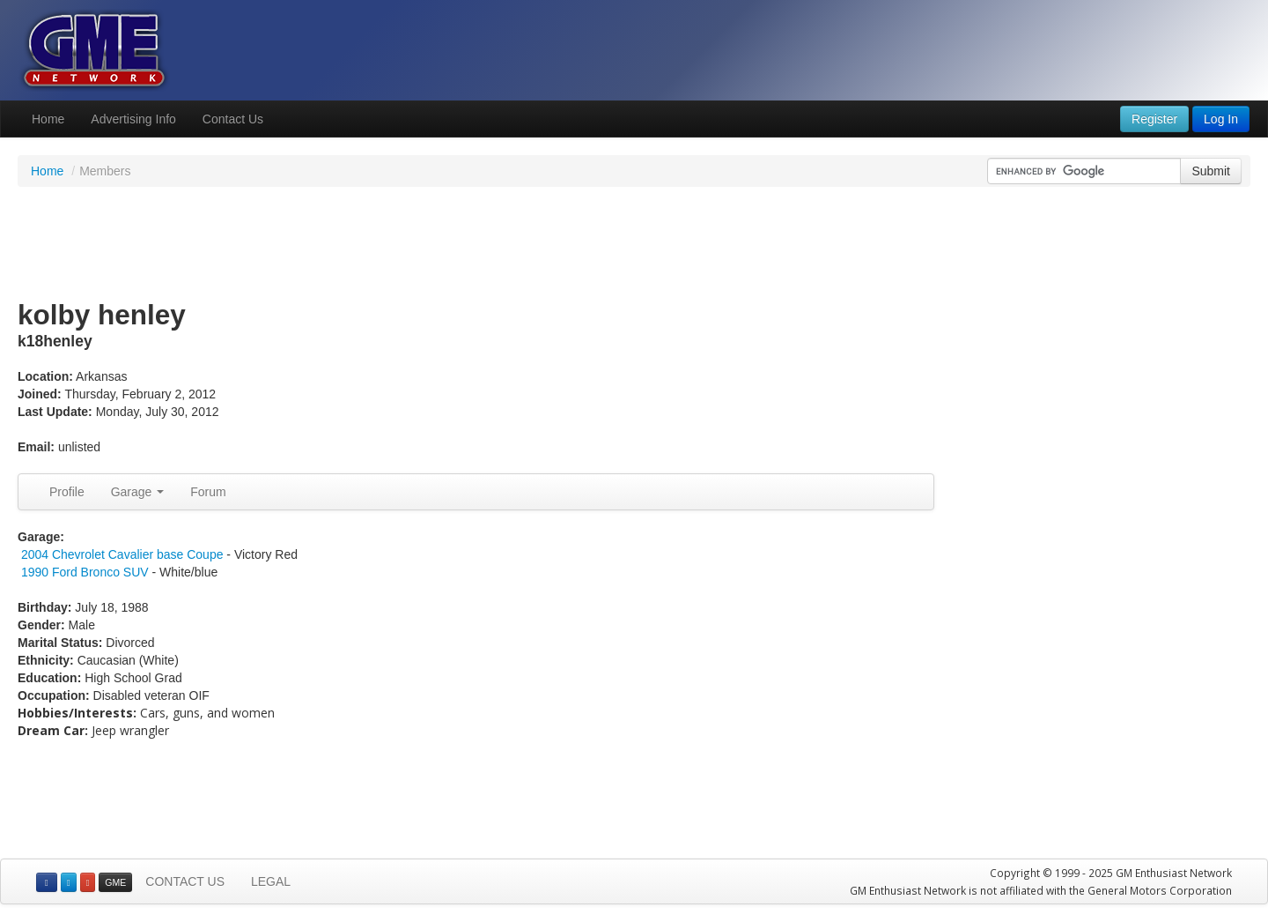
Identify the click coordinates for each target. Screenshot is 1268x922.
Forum (207, 492)
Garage (138, 492)
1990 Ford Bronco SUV (85, 572)
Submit (1210, 171)
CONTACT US (185, 881)
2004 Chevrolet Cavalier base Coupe (122, 554)
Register (1154, 119)
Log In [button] (1221, 119)
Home (48, 119)
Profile (67, 492)
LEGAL (271, 881)
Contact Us (233, 119)
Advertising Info (133, 119)
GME (115, 882)
